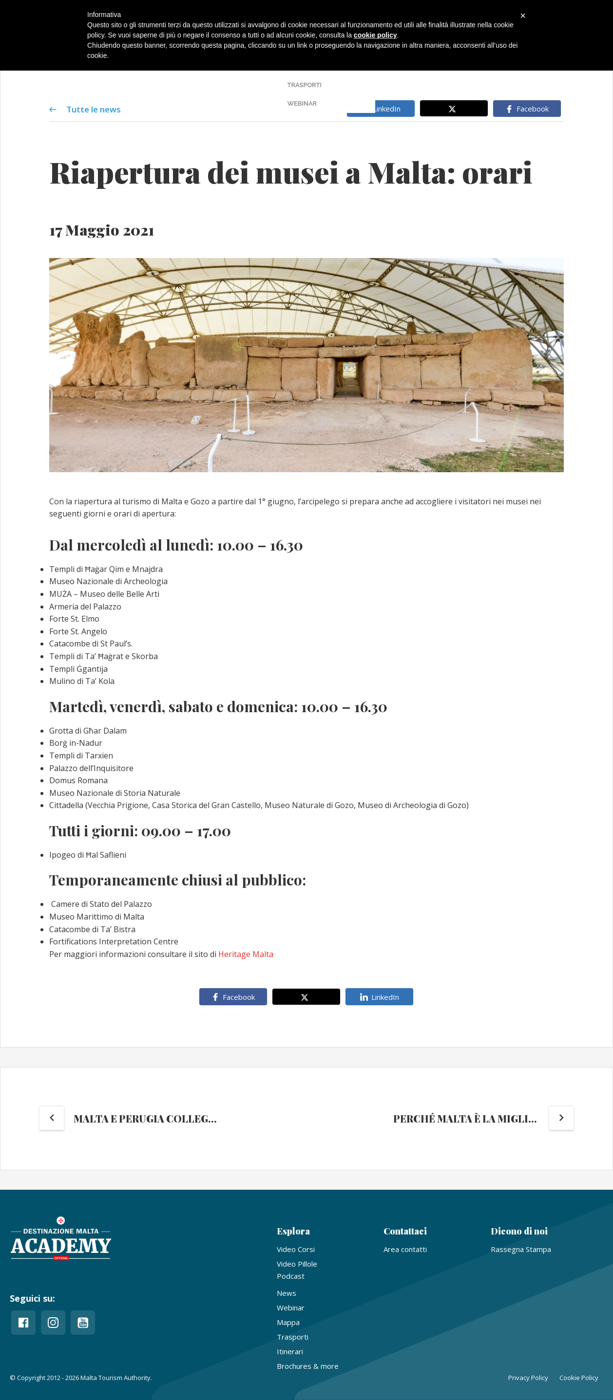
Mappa (288, 1322)
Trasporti (292, 1337)
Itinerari (290, 1351)
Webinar (291, 1307)
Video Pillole (297, 1264)
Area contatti (405, 1249)
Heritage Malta (246, 954)
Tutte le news (85, 108)
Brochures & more (308, 1366)
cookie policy (375, 35)
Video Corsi (296, 1249)
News (286, 1293)
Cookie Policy (578, 1377)
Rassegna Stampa (521, 1249)
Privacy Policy (528, 1377)
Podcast (291, 1276)
